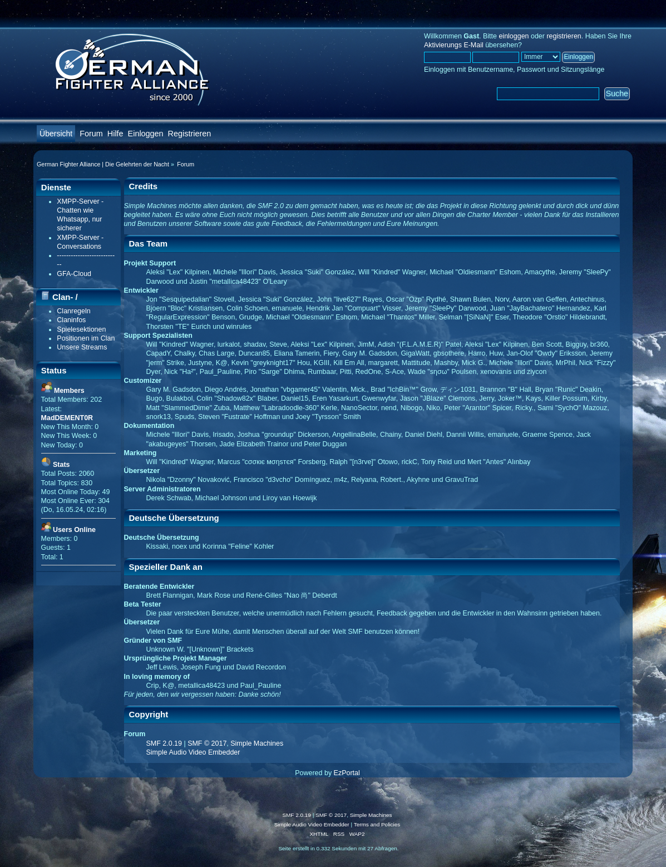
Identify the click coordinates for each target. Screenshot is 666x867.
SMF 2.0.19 (164, 743)
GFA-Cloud (74, 274)
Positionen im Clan (86, 338)
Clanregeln (73, 311)
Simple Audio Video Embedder (193, 752)
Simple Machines (256, 743)
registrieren (563, 36)
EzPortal (347, 773)
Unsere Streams (82, 347)
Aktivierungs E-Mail (454, 45)
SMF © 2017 (207, 743)
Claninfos (71, 320)
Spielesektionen (81, 329)
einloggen (514, 36)
